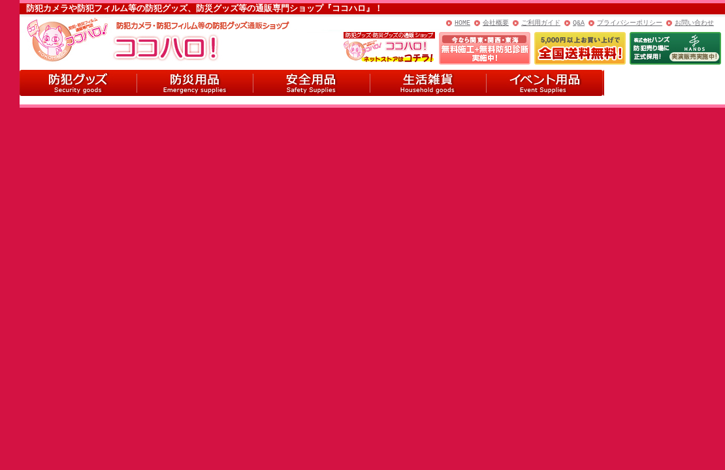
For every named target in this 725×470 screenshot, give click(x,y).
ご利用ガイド (540, 22)
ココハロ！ (118, 38)
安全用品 (311, 83)
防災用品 (195, 83)
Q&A (579, 22)
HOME (462, 22)
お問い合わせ (694, 22)
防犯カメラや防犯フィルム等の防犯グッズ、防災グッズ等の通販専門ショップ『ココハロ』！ (204, 8)
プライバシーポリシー (629, 22)
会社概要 (496, 22)
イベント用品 (545, 83)
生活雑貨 (428, 83)
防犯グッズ (78, 83)
